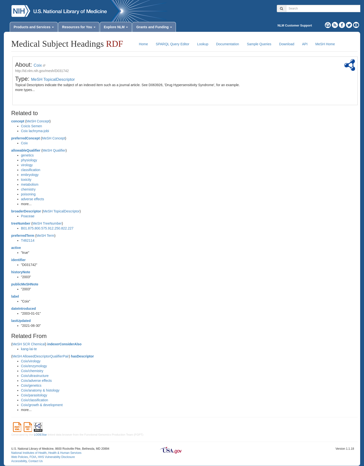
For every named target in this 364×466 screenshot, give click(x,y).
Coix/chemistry (32, 371)
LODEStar (40, 434)
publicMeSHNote (24, 284)
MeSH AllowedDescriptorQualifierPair (40, 356)
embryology (29, 175)
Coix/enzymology (34, 366)
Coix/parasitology (34, 395)
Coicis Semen (31, 126)
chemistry (28, 189)
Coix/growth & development (42, 405)
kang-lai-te (29, 349)
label (15, 296)
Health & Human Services (64, 453)
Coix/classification (34, 400)
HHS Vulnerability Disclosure (56, 457)
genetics (27, 155)
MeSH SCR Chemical (28, 344)
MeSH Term (45, 236)
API (305, 44)
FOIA (32, 457)
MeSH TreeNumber (47, 223)
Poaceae (27, 216)
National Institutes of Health (29, 453)
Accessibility (19, 461)
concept (17, 121)
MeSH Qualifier (54, 150)
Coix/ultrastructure (35, 376)
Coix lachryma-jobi (35, 131)
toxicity (26, 180)
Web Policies (19, 457)
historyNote (20, 272)
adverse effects (32, 199)
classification (30, 170)
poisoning (28, 194)
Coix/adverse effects (36, 381)
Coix (38, 65)
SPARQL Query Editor (172, 44)
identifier (18, 260)
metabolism (29, 184)
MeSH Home (325, 44)
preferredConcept (25, 138)
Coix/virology (30, 361)
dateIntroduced (23, 309)
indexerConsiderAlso (64, 344)
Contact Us (35, 461)
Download (286, 44)
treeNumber (20, 223)
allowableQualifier (25, 150)
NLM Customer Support (295, 25)
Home (143, 44)
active (16, 248)
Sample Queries (259, 44)
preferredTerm (22, 236)
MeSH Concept (37, 121)
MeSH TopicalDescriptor (53, 79)
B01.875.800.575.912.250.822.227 (47, 228)
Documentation (227, 44)
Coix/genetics (31, 385)
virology (27, 165)
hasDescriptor (82, 356)
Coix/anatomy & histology (40, 390)
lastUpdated (21, 321)
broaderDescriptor (26, 211)
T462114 (27, 240)
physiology (29, 160)
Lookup (202, 44)
